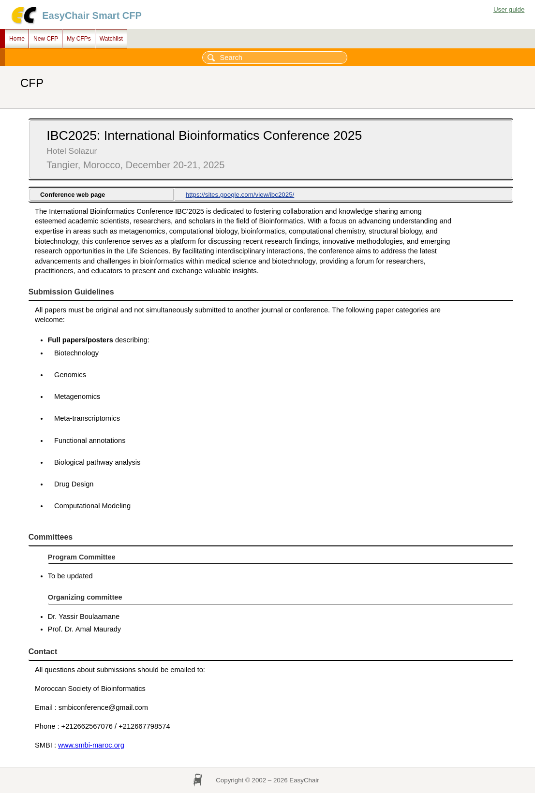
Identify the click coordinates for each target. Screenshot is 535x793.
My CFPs (78, 38)
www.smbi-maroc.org (91, 745)
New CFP (45, 38)
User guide (508, 9)
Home (17, 38)
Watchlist (111, 38)
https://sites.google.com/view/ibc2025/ (240, 194)
